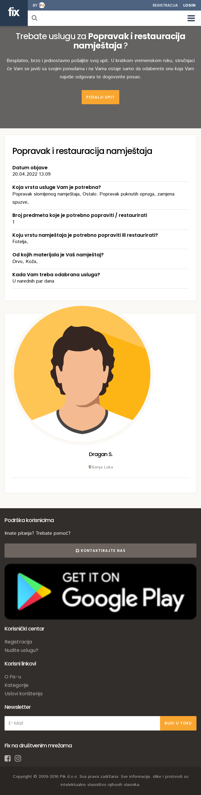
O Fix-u (13, 676)
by (35, 5)
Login (189, 5)
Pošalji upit (100, 97)
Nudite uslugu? (21, 650)
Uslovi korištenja (23, 693)
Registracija (165, 5)
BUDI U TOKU (178, 723)
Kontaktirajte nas (101, 550)
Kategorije (17, 685)
